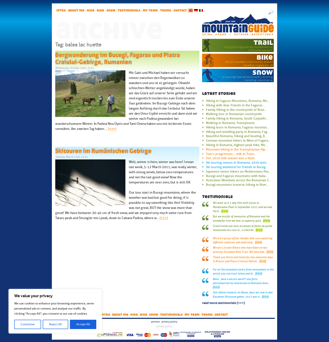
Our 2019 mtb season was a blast (230, 158)
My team (150, 10)
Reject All (55, 324)
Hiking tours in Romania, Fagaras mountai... (237, 127)
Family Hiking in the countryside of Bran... (236, 110)
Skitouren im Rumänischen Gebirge (103, 150)
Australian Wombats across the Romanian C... (239, 180)
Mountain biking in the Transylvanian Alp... (237, 149)
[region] (55, 311)
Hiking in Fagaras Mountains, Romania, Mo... (238, 101)
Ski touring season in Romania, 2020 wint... (237, 162)
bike (100, 10)
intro (61, 10)
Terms (165, 10)
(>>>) (112, 129)
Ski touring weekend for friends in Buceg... (237, 167)
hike (90, 10)
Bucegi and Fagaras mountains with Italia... (237, 176)
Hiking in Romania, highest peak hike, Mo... (237, 145)
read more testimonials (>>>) (223, 302)
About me (76, 10)
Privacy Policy (169, 321)
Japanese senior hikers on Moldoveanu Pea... (238, 171)
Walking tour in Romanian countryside (234, 114)
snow (110, 10)
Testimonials (129, 10)
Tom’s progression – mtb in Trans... (231, 154)
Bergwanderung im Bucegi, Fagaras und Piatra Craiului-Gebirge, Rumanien (117, 57)
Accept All (83, 324)
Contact (180, 10)
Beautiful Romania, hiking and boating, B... (236, 136)
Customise (28, 324)
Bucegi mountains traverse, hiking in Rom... (237, 185)
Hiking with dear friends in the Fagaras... (235, 105)
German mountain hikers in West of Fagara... (238, 140)
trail (263, 42)
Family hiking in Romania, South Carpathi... (237, 118)
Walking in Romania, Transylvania (230, 123)
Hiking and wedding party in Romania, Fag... (238, 132)
